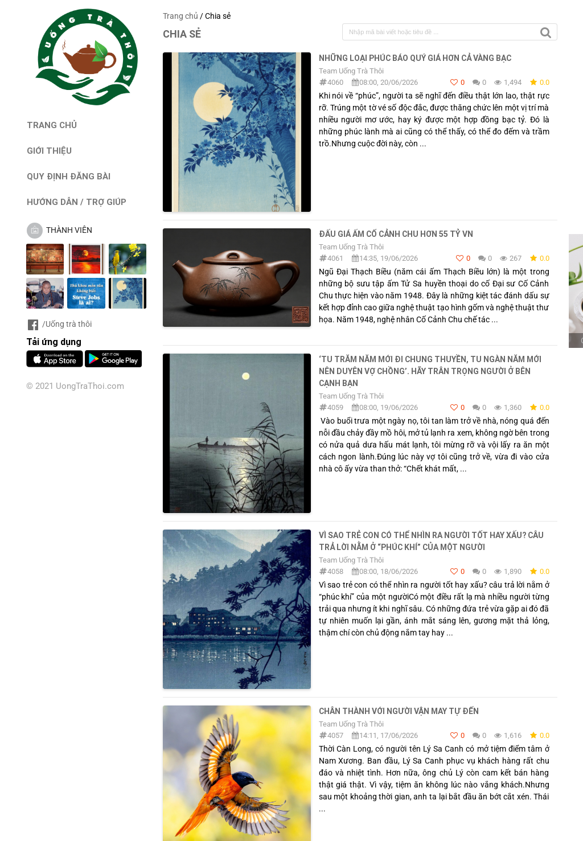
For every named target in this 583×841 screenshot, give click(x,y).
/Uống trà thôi (59, 324)
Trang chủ (180, 15)
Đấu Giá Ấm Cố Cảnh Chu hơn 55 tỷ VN (396, 234)
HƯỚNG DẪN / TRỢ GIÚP (76, 201)
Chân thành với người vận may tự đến (399, 711)
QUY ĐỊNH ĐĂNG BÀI (68, 176)
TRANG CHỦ (52, 125)
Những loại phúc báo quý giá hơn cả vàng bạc (415, 58)
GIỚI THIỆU (49, 150)
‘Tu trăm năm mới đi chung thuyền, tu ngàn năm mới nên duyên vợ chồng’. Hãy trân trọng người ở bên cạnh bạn (430, 371)
